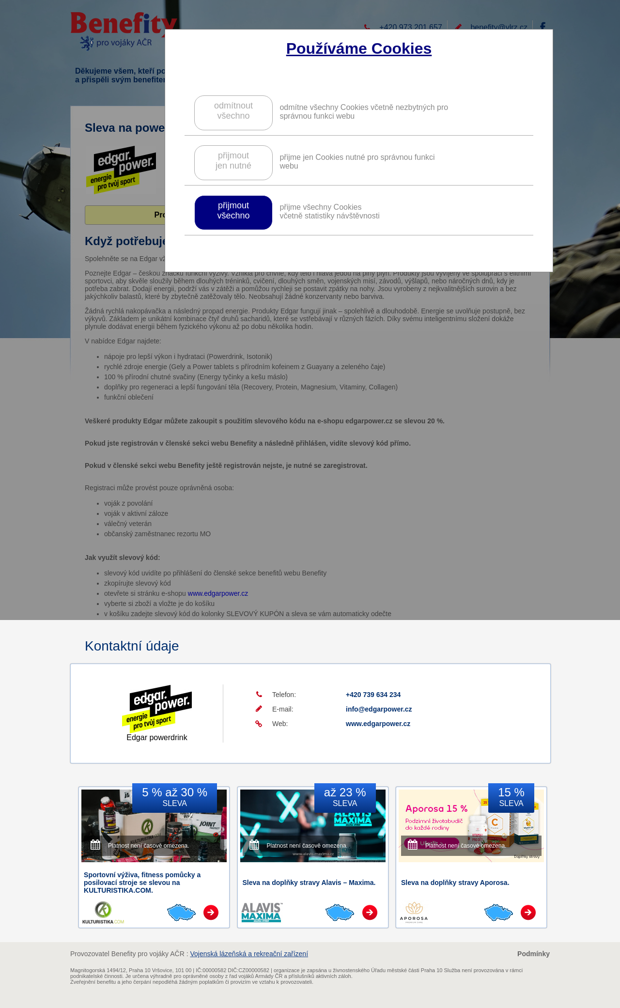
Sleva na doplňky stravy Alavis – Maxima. (309, 882)
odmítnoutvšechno (233, 111)
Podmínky (533, 954)
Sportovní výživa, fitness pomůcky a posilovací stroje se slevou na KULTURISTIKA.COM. (142, 882)
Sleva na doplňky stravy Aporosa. (455, 882)
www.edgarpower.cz (378, 724)
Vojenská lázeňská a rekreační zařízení (249, 954)
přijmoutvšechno (233, 210)
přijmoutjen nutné (233, 161)
